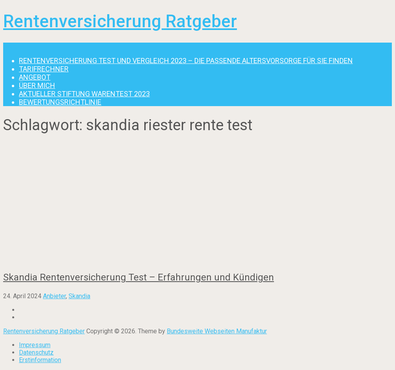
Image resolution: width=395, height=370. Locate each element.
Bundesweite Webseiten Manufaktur (217, 331)
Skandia (79, 296)
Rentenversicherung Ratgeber (120, 21)
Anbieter (54, 296)
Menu (11, 46)
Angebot (34, 77)
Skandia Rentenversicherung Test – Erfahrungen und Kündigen (138, 277)
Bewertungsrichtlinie (60, 102)
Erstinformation (40, 360)
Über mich (37, 85)
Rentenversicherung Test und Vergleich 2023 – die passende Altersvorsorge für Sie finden (186, 60)
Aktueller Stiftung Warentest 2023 (84, 94)
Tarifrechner (44, 69)
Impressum (34, 345)
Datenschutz (36, 352)
